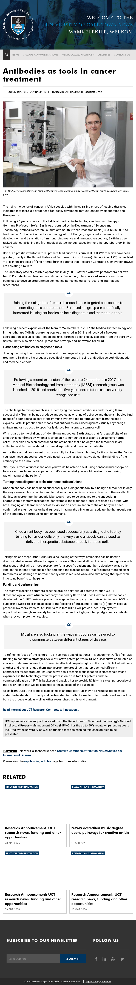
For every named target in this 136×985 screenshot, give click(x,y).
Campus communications (40, 54)
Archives (104, 54)
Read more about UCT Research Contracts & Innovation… (41, 709)
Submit (73, 958)
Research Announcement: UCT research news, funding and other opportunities (33, 832)
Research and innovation (22, 787)
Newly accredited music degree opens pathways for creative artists (100, 830)
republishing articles (37, 761)
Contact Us (122, 54)
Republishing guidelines (98, 981)
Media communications (78, 54)
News (15, 54)
